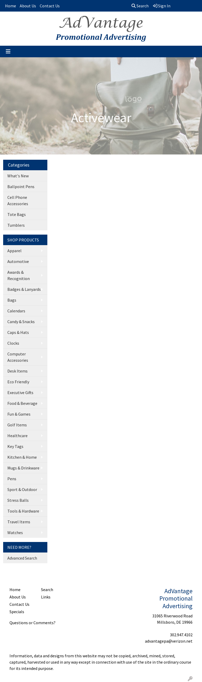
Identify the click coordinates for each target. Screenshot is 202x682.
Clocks (13, 343)
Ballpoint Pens (20, 186)
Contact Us (50, 5)
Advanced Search (22, 558)
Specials (16, 611)
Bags (11, 300)
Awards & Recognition (18, 275)
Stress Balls (18, 500)
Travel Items (18, 521)
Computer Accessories (17, 357)
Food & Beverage (22, 403)
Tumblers (16, 225)
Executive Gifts (20, 392)
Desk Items (17, 371)
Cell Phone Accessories (17, 200)
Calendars (16, 310)
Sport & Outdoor (22, 489)
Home (10, 5)
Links (45, 597)
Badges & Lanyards (24, 289)
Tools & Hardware (23, 511)
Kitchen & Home (22, 457)
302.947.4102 (181, 634)
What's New (18, 175)
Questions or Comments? (32, 622)
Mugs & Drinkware (23, 468)
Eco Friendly (18, 381)
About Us (28, 5)
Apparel (14, 250)
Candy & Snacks (21, 321)
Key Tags (15, 446)
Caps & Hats (18, 332)
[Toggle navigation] (8, 51)
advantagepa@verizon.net (169, 641)
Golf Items (17, 424)
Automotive (18, 261)
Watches (15, 532)
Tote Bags (16, 214)
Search (140, 5)
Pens (11, 478)
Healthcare (17, 435)
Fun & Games (19, 414)
